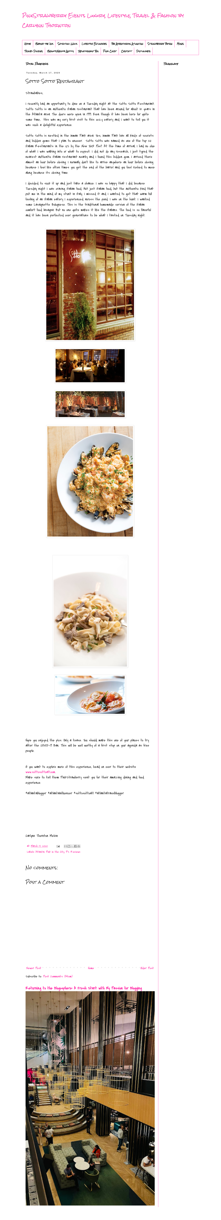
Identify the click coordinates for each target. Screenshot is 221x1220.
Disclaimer (143, 51)
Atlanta (40, 852)
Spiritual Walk (67, 43)
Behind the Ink (44, 43)
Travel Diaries (34, 51)
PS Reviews (73, 852)
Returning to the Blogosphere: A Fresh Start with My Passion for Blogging (84, 988)
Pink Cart (110, 51)
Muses (180, 43)
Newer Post (33, 968)
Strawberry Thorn (160, 43)
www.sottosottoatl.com (40, 771)
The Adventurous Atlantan (127, 43)
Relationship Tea (88, 51)
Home (27, 43)
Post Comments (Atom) (58, 976)
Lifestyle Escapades (94, 43)
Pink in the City (55, 852)
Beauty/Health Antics (60, 51)
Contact (126, 51)
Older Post (147, 968)
